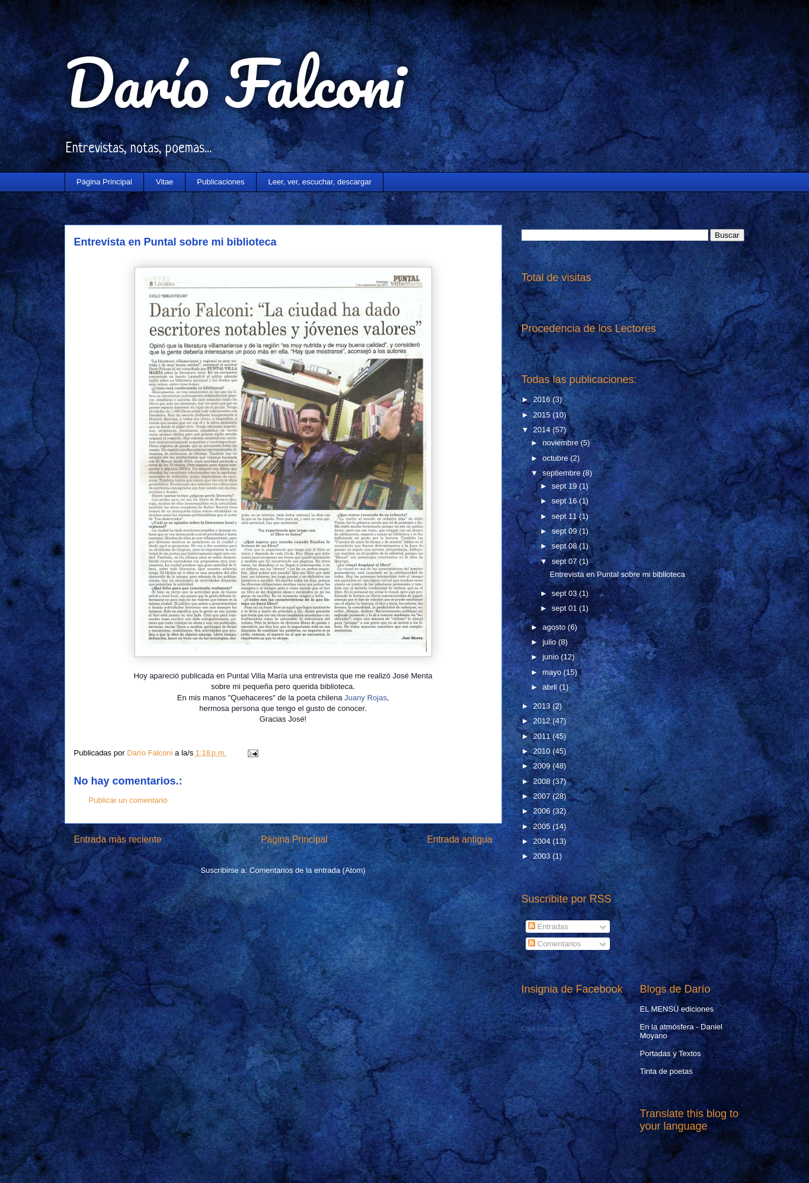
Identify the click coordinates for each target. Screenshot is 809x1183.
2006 (543, 810)
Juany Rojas (365, 697)
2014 (543, 429)
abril (550, 687)
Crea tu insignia (544, 1028)
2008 (543, 781)
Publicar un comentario (128, 800)
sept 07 (565, 561)
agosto (555, 627)
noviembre (561, 442)
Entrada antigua (459, 839)
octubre (556, 458)
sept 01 (565, 608)
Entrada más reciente (118, 839)
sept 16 (565, 500)
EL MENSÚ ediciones (677, 1009)
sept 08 (565, 545)
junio (551, 656)
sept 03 (565, 593)
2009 (543, 765)
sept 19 (565, 486)
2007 (543, 796)
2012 (543, 720)
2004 (543, 841)
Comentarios (554, 943)
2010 (543, 751)
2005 (543, 826)
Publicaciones (220, 181)
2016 (543, 399)
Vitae (164, 181)
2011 (543, 736)
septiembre (562, 472)
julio (550, 641)
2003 (543, 856)
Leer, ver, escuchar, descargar (320, 181)
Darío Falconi (234, 83)
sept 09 (565, 531)
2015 (543, 414)
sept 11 (565, 516)
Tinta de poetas (666, 1071)
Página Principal (104, 181)
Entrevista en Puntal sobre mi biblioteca (617, 574)
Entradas (548, 926)
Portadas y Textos (670, 1053)
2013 (543, 705)
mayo (552, 672)
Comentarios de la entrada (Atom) (308, 870)
